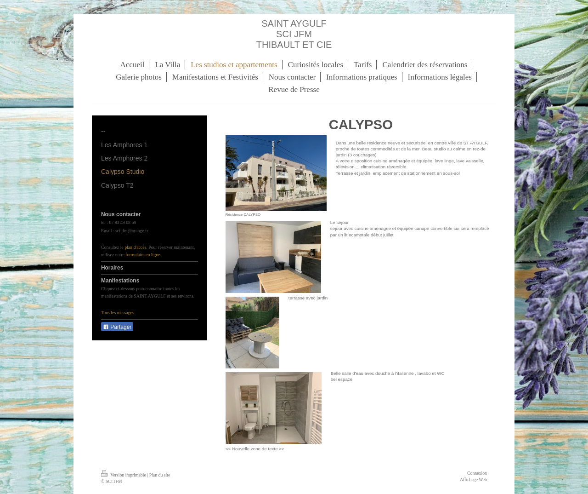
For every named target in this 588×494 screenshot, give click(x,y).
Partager (117, 327)
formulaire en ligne (142, 254)
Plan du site (159, 474)
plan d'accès (135, 247)
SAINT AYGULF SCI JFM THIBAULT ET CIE (294, 34)
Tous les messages (117, 312)
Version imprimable (124, 474)
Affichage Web (473, 479)
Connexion (477, 473)
